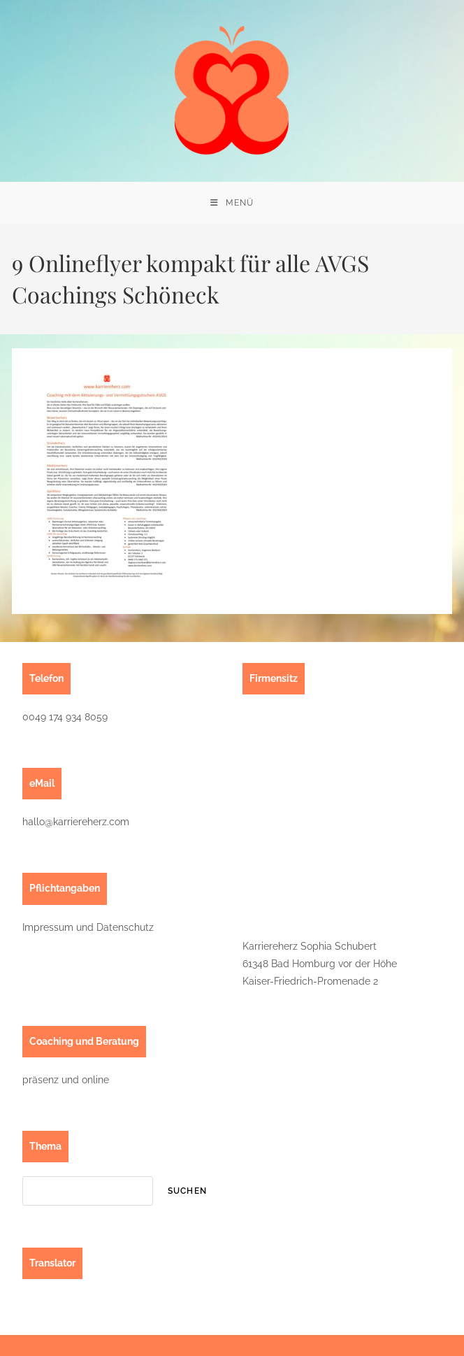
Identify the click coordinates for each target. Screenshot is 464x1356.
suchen (187, 1191)
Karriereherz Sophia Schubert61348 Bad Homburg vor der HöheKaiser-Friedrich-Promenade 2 (319, 964)
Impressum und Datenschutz (88, 927)
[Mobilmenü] (232, 203)
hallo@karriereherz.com (75, 821)
